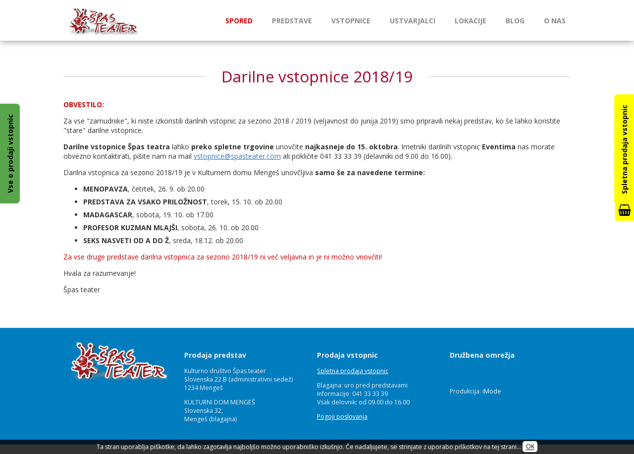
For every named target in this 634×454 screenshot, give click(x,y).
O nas (555, 20)
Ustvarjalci (412, 20)
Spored (239, 20)
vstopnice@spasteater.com (237, 156)
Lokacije (470, 20)
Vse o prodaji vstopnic (10, 153)
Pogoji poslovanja (342, 416)
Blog (515, 20)
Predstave (292, 20)
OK (530, 447)
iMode (491, 391)
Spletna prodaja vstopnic (352, 371)
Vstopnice (350, 20)
